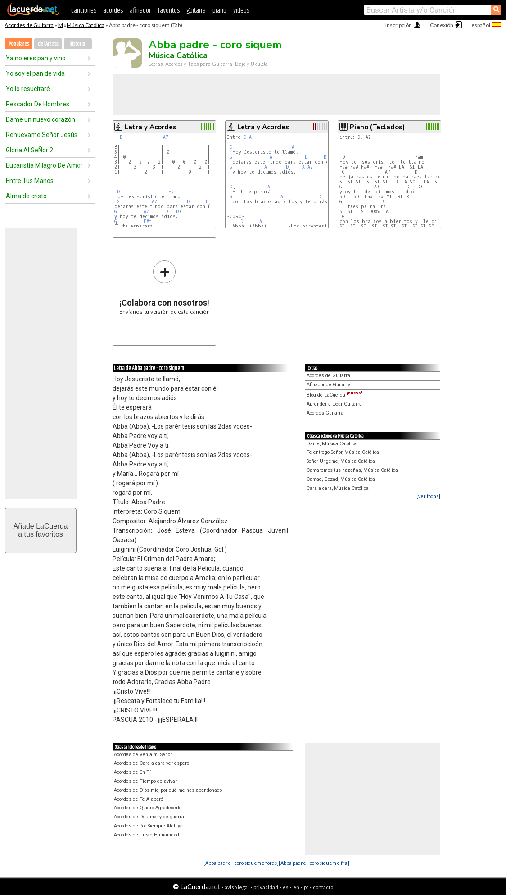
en (296, 887)
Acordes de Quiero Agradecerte (148, 808)
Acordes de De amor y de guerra (149, 817)
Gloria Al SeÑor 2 (29, 150)
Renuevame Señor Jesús (41, 134)
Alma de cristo (26, 196)
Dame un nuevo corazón (40, 119)
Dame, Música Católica (332, 444)
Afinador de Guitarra (329, 385)
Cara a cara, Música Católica (338, 488)
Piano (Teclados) (377, 127)
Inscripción (398, 25)
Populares (19, 44)
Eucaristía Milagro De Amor (44, 165)
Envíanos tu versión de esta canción (164, 287)
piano (219, 10)
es (286, 887)
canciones (83, 10)
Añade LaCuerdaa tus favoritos (41, 530)
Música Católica (85, 25)
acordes (113, 10)
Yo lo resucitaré (28, 88)
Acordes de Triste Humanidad (146, 835)
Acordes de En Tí (132, 772)
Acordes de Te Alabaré (138, 799)
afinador (140, 10)
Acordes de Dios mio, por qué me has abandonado (168, 790)
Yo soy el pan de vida (35, 73)
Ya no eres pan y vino (36, 58)
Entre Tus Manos (30, 180)
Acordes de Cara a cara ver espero (151, 763)
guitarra (196, 10)
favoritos (169, 10)
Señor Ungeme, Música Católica (341, 461)
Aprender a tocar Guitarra (334, 404)
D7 (178, 212)
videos (241, 10)
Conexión (441, 25)
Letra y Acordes (150, 127)
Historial (77, 44)
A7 (165, 137)
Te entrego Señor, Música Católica (343, 452)
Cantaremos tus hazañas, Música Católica (352, 470)
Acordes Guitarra (325, 413)
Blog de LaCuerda (334, 395)
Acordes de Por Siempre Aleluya (148, 826)
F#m (172, 192)
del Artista (48, 44)
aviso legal (237, 887)
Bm (208, 202)
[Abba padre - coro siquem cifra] (314, 863)
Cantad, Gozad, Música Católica (341, 479)
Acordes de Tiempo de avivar (145, 781)
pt (306, 887)
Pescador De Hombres (37, 104)
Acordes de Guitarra (29, 25)
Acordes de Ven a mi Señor (143, 755)
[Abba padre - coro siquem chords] (241, 863)
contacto (323, 887)
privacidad (265, 887)
